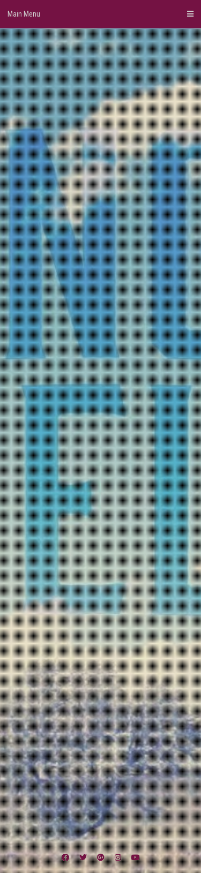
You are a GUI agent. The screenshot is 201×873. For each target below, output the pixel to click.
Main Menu (100, 14)
